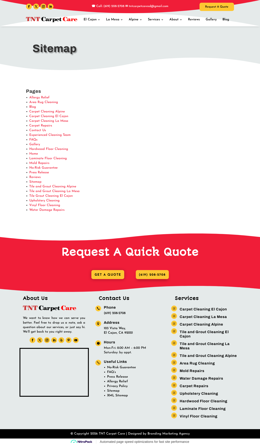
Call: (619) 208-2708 (109, 6)
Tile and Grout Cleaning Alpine (52, 186)
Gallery (211, 19)
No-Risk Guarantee (43, 168)
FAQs (33, 139)
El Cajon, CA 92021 (118, 333)
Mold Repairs (39, 163)
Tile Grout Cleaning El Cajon (51, 196)
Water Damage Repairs (46, 210)
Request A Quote (215, 7)
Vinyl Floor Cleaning (44, 205)
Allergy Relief (39, 97)
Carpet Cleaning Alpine (47, 111)
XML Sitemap (117, 395)
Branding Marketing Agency (169, 434)
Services (154, 19)
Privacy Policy (117, 386)
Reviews (194, 19)
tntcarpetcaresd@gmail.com (148, 6)
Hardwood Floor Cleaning (48, 149)
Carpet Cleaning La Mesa (48, 121)
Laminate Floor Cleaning (48, 158)
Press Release (39, 172)
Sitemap (35, 182)
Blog (225, 19)
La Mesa (113, 19)
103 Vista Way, (115, 328)
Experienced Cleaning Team (50, 135)
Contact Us (37, 130)
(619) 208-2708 (153, 275)
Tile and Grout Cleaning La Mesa (54, 191)
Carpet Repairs (40, 125)
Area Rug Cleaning (43, 102)
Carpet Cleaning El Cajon (48, 116)
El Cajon (91, 19)
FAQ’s (111, 372)
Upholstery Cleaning (44, 200)
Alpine (134, 19)
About (174, 19)
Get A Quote (107, 275)
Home (33, 153)
